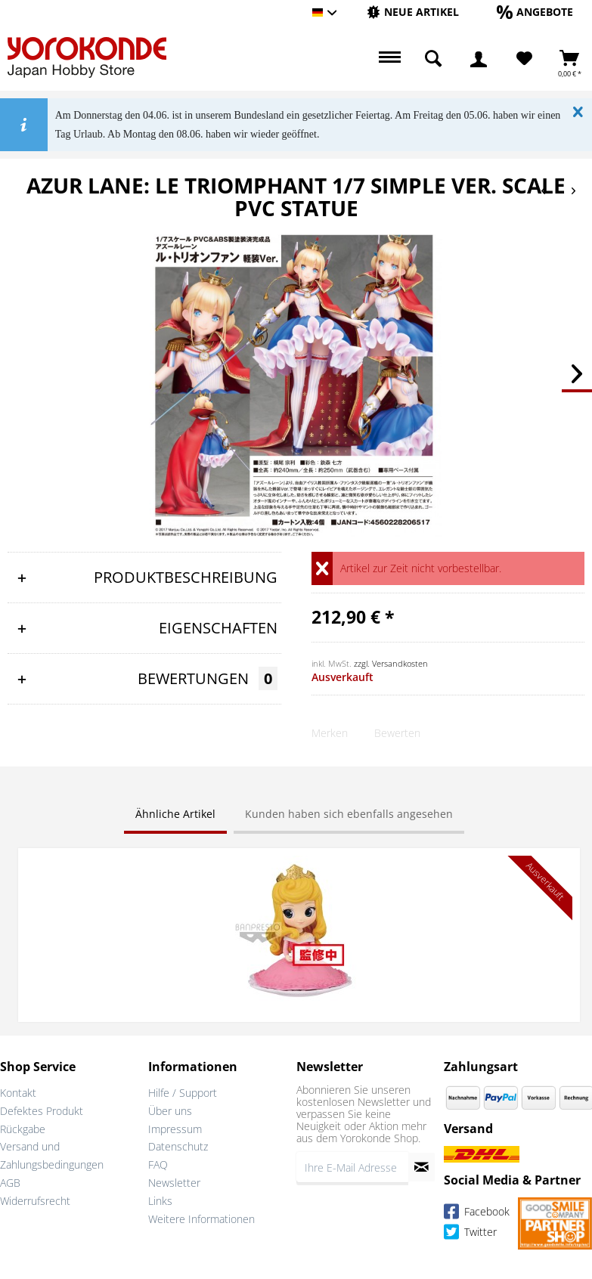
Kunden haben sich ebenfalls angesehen (349, 814)
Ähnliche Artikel (175, 814)
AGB (10, 1182)
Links (160, 1201)
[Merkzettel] (524, 59)
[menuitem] (413, 12)
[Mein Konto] (478, 59)
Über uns (170, 1111)
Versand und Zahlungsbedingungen (52, 1155)
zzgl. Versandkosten (391, 663)
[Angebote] (535, 11)
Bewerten (397, 733)
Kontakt (18, 1092)
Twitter (470, 1234)
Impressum (175, 1129)
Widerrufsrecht (35, 1201)
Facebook (477, 1214)
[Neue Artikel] (412, 11)
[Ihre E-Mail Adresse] (352, 1167)
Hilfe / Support (182, 1092)
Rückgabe (22, 1129)
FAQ (158, 1164)
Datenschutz (178, 1146)
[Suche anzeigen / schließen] (433, 59)
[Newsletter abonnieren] (421, 1167)
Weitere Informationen (201, 1219)
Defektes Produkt (41, 1111)
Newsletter (174, 1182)
